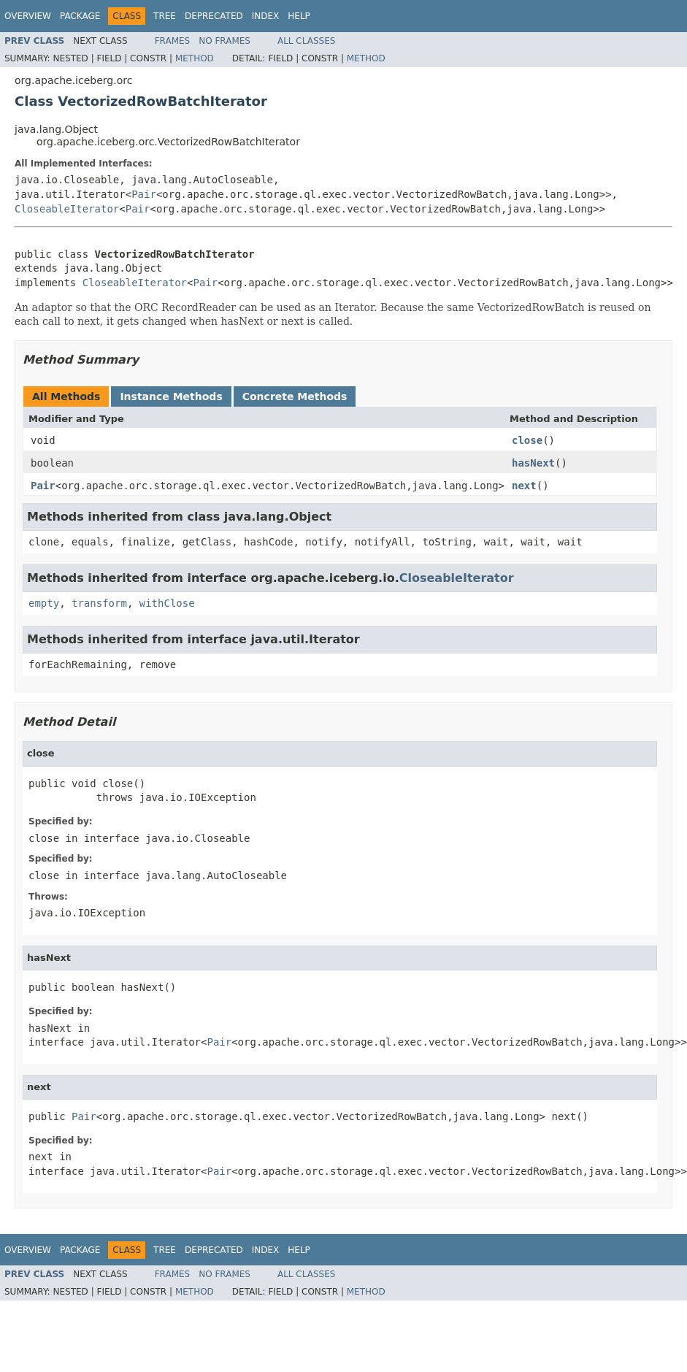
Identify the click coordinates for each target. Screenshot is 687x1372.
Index (266, 16)
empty (43, 603)
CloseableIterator (67, 209)
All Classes (306, 41)
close (527, 440)
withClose (167, 603)
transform (99, 603)
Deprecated (214, 16)
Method (194, 58)
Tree (164, 16)
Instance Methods (171, 396)
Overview (27, 16)
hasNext (533, 463)
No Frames (224, 41)
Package (80, 16)
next (524, 485)
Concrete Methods (295, 396)
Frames (173, 41)
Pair (143, 194)
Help (299, 16)
